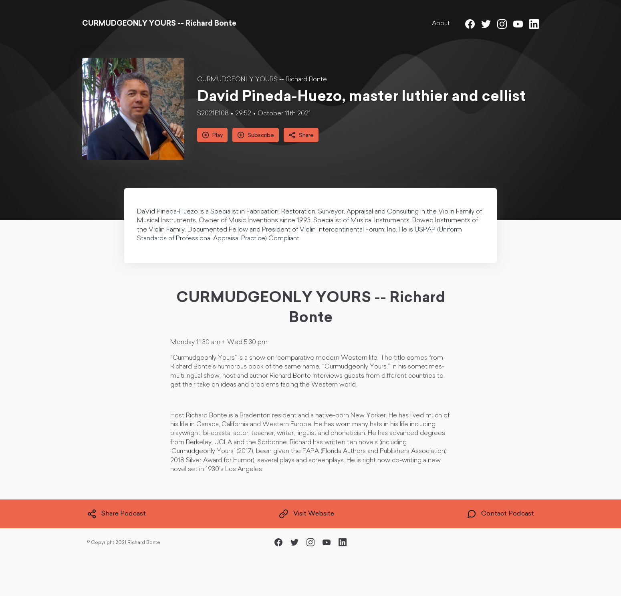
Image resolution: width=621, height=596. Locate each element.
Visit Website (306, 514)
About (441, 23)
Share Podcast (116, 514)
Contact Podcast (500, 514)
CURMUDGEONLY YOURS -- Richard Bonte (262, 80)
